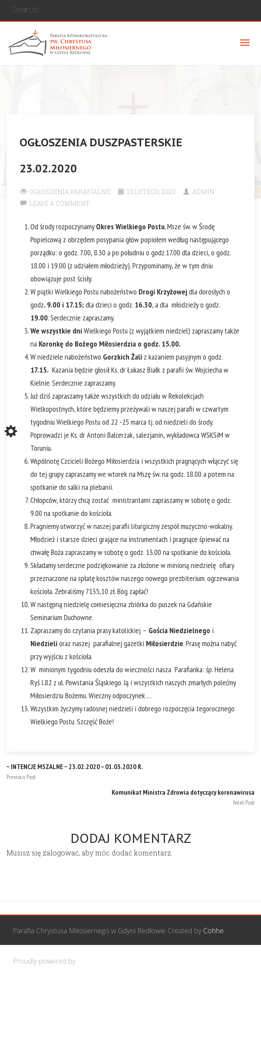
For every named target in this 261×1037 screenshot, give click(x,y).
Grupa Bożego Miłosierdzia (175, 991)
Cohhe (213, 930)
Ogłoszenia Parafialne (69, 192)
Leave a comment (59, 203)
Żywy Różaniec (155, 1022)
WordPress (94, 961)
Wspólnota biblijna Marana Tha (76, 1022)
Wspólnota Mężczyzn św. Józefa (77, 991)
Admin (203, 192)
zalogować (61, 852)
